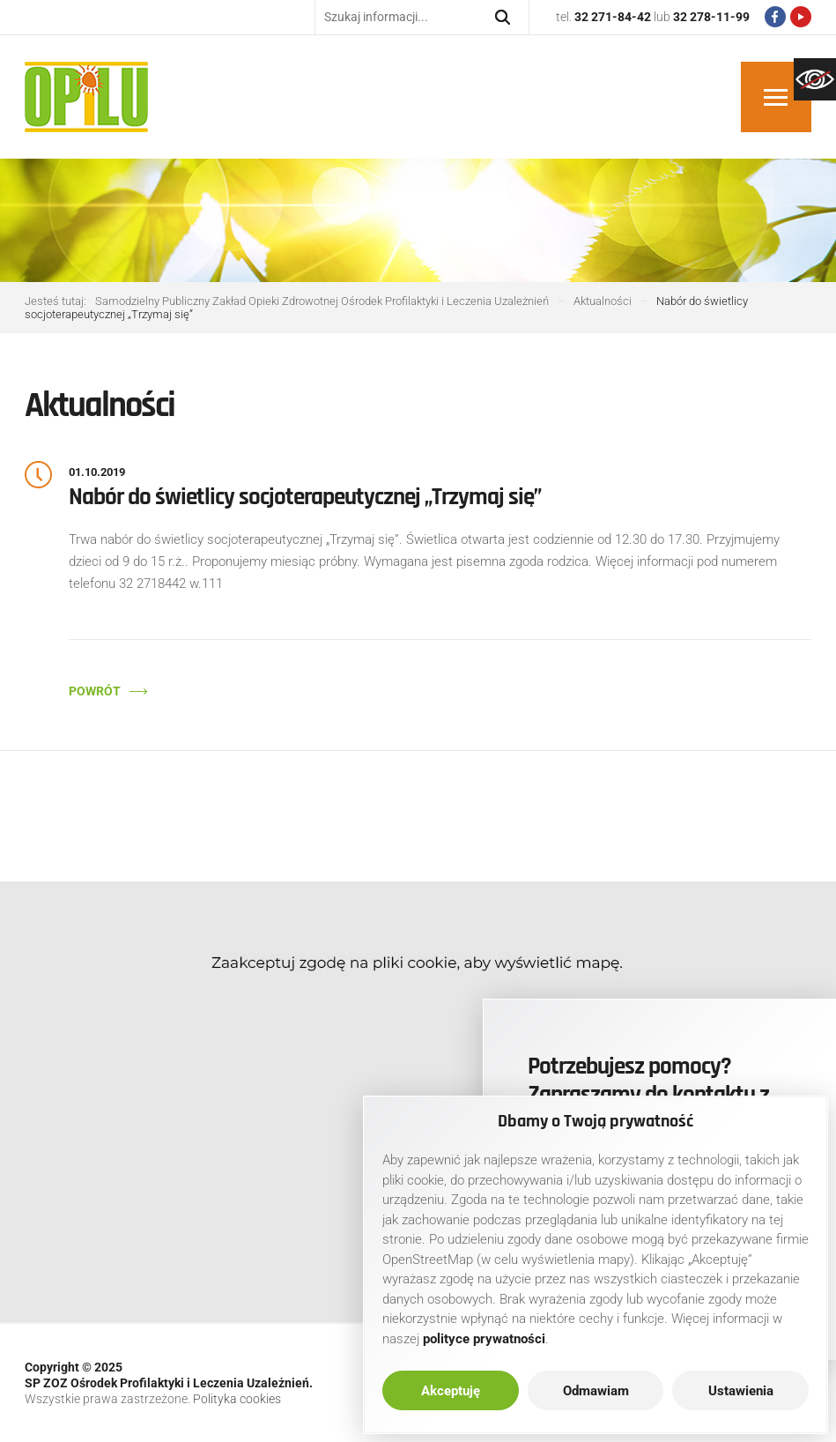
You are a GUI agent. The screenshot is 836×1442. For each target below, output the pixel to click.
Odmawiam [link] (596, 1391)
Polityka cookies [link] (237, 1399)
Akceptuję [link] (450, 1391)
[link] (815, 79)
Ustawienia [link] (740, 1391)
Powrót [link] (95, 691)
